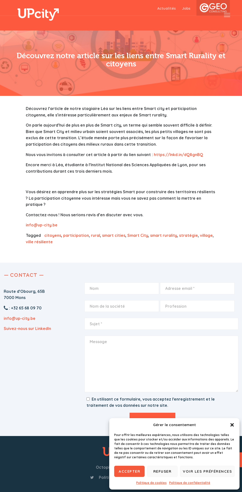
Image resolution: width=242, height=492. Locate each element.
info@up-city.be (41, 224)
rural (95, 235)
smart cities (113, 235)
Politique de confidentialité (189, 483)
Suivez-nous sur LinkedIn (27, 328)
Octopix (104, 467)
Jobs (186, 8)
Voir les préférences (207, 471)
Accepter (129, 471)
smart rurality (163, 235)
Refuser (162, 471)
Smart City (137, 235)
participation (76, 235)
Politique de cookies (151, 483)
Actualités (166, 8)
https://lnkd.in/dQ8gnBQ (178, 154)
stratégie (188, 235)
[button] (232, 424)
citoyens (52, 235)
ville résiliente (39, 241)
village (206, 235)
